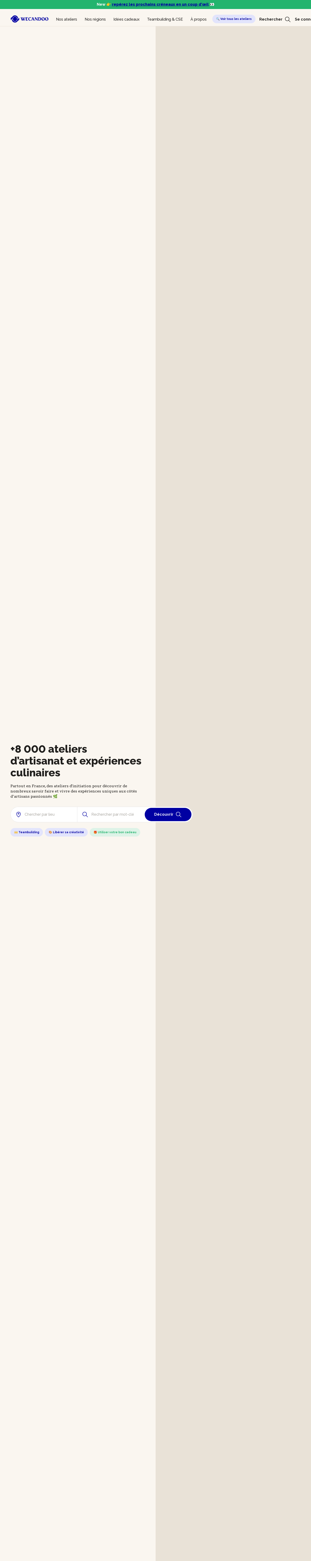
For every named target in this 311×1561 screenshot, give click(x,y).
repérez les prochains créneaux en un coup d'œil (160, 4)
